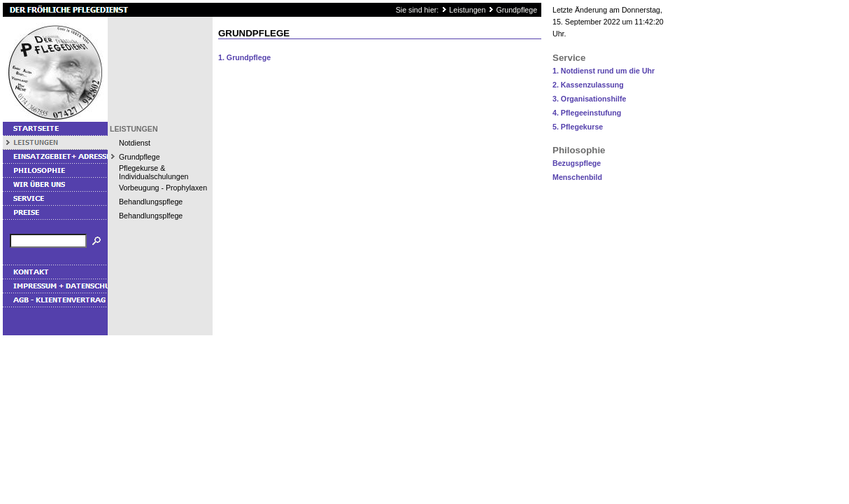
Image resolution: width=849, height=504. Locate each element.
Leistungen (467, 10)
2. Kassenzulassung (588, 84)
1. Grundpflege (244, 57)
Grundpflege (516, 10)
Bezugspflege (576, 163)
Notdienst (134, 143)
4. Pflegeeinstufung (586, 112)
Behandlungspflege (151, 201)
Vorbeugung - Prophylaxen (163, 187)
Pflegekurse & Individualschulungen (154, 172)
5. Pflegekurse (577, 126)
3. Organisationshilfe (589, 98)
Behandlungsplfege (151, 215)
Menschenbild (577, 177)
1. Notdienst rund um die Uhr (603, 70)
